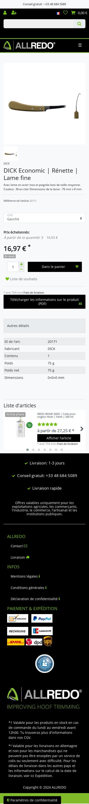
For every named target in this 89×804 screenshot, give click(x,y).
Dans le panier (60, 266)
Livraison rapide (47, 488)
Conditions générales (29, 587)
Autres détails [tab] (18, 325)
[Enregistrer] (14, 13)
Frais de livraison (33, 292)
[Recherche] (79, 23)
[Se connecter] (5, 13)
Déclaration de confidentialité (35, 599)
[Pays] (58, 13)
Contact (19, 546)
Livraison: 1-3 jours (47, 463)
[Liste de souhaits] (65, 13)
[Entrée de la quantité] (13, 267)
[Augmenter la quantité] (21, 264)
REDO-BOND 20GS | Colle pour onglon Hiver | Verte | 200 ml (56, 415)
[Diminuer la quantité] (21, 269)
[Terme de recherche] (38, 23)
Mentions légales (25, 576)
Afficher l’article (59, 438)
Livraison (20, 557)
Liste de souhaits (21, 278)
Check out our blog (10, 32)
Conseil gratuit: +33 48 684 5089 (47, 475)
